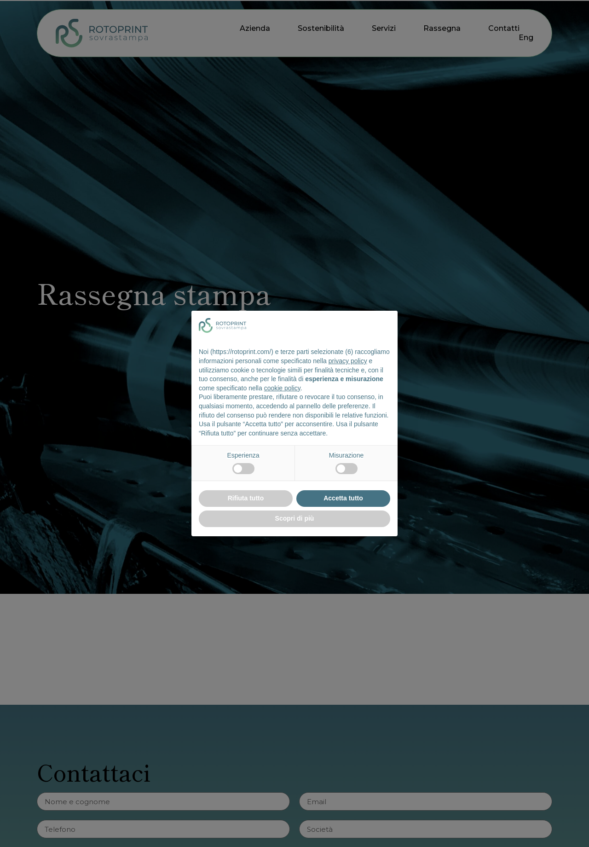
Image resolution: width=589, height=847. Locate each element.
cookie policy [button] (282, 388)
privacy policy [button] (348, 361)
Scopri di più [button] (294, 518)
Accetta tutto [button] (343, 498)
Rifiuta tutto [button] (246, 498)
